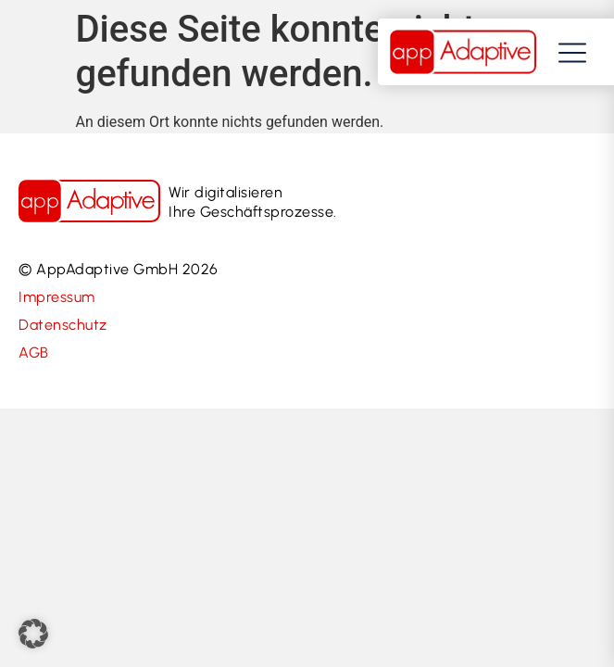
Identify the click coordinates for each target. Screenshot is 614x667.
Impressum (57, 297)
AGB (34, 352)
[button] (33, 633)
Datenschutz (63, 325)
